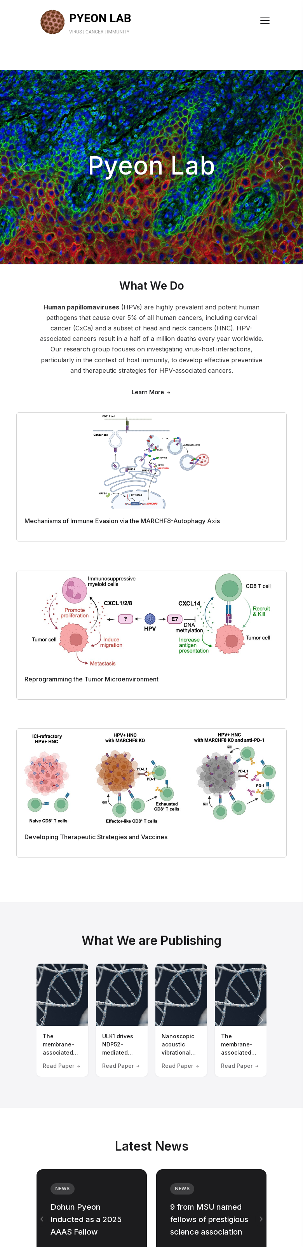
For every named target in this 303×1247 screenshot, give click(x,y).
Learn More (152, 392)
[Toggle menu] (265, 20)
